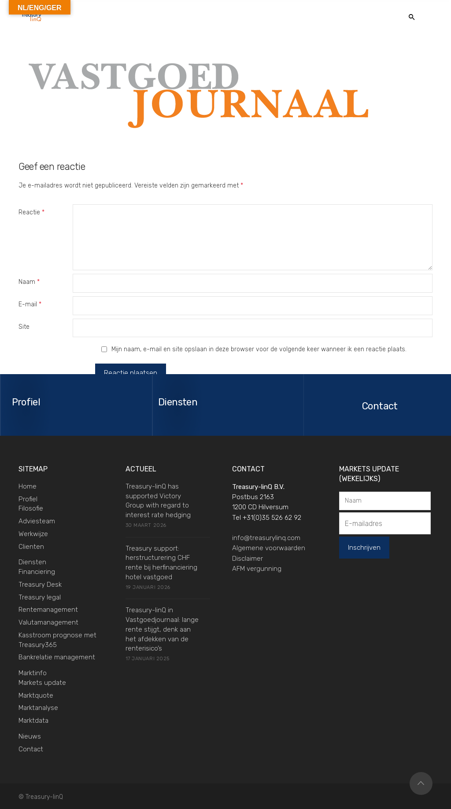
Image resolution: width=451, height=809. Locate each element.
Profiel (27, 498)
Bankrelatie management (56, 657)
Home (27, 486)
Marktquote (35, 695)
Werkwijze (33, 533)
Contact (30, 748)
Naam (29, 282)
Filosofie (30, 508)
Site (24, 327)
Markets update (42, 682)
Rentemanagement (48, 609)
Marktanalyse (38, 707)
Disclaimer (247, 558)
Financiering (36, 571)
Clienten (31, 546)
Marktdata (33, 720)
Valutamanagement (48, 622)
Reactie (31, 212)
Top (421, 783)
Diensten (32, 562)
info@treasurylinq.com (266, 537)
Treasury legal (39, 596)
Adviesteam (36, 521)
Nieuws (29, 736)
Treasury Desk (40, 584)
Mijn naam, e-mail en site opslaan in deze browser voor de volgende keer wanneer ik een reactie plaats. (259, 349)
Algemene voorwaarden (268, 548)
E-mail (29, 304)
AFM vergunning (256, 568)
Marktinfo (32, 673)
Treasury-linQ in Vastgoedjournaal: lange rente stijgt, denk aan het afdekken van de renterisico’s (162, 629)
